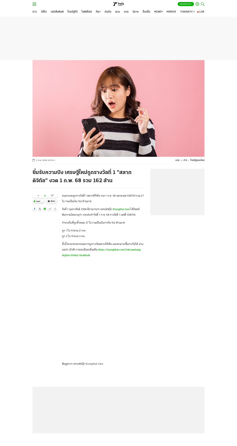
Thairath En (185, 4)
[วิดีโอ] (44, 12)
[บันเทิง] (108, 12)
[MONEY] (158, 12)
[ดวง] (117, 12)
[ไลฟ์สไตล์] (87, 12)
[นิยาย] (136, 12)
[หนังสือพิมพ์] (57, 12)
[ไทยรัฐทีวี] (73, 12)
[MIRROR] (171, 12)
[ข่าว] (35, 12)
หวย (178, 160)
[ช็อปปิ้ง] (146, 12)
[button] (35, 209)
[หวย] (126, 12)
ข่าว (185, 160)
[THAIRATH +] (187, 12)
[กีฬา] (98, 12)
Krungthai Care (121, 209)
